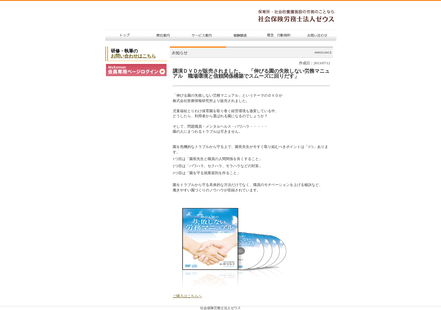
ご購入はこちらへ (187, 296)
